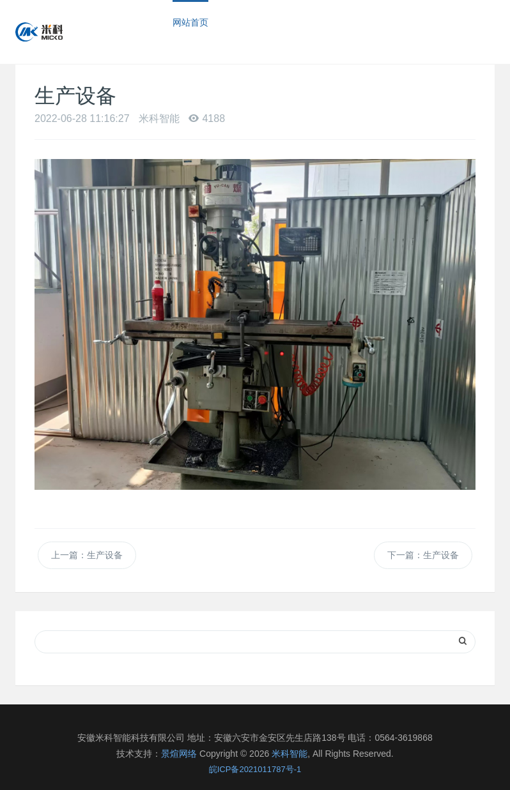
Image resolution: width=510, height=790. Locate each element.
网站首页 (190, 22)
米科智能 (289, 753)
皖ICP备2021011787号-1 (255, 769)
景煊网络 (179, 753)
